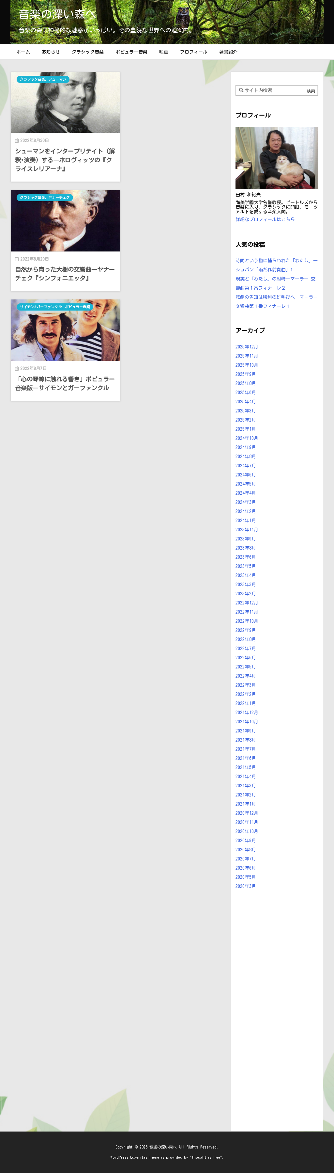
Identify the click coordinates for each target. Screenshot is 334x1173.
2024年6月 (245, 475)
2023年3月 (245, 584)
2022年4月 (245, 676)
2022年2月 (245, 694)
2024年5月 (245, 484)
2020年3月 (245, 886)
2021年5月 (245, 767)
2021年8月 (245, 740)
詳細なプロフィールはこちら (265, 219)
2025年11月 (246, 356)
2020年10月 (246, 831)
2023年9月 (245, 539)
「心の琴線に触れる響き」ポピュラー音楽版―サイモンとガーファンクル (62, 274)
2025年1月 (245, 429)
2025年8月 (245, 383)
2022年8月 (245, 639)
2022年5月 (245, 667)
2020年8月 (245, 849)
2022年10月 (246, 621)
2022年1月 (245, 703)
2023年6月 (245, 557)
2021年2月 (245, 795)
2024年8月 (245, 456)
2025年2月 (245, 420)
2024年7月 (245, 465)
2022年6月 (245, 657)
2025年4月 (245, 401)
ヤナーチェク (170, 79)
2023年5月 (245, 566)
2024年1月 (245, 520)
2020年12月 (246, 813)
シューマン (58, 79)
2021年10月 (246, 721)
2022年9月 (245, 630)
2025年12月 (246, 347)
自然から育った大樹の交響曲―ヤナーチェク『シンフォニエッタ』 (173, 153)
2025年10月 (246, 365)
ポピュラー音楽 (78, 195)
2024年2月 (245, 511)
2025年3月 (245, 411)
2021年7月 (245, 749)
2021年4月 (245, 776)
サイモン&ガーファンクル (41, 195)
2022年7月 (245, 648)
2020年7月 (245, 859)
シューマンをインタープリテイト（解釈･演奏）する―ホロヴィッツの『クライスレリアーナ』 (63, 158)
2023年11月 (246, 529)
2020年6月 (245, 868)
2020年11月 (246, 822)
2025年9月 (245, 374)
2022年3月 (245, 685)
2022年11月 (246, 612)
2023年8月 (245, 548)
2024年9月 (245, 447)
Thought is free (206, 1157)
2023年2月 (245, 593)
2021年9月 (245, 731)
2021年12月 (246, 712)
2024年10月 (246, 438)
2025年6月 (245, 392)
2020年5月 (245, 877)
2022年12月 (246, 603)
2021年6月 (245, 758)
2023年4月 (245, 575)
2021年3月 (245, 785)
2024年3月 (245, 502)
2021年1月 (245, 804)
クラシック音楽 (32, 79)
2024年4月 (245, 493)
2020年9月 (245, 840)
